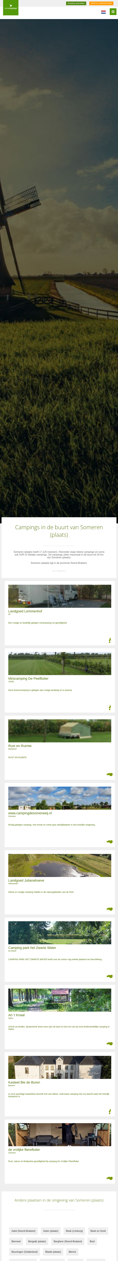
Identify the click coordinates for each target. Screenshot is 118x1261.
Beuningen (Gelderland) (25, 1252)
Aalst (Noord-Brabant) (23, 1231)
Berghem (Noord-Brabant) (68, 1241)
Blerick (72, 1252)
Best (92, 1241)
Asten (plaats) (50, 1231)
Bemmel (16, 1241)
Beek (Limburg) (74, 1231)
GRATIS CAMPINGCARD (101, 3)
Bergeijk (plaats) (37, 1241)
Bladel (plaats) (53, 1252)
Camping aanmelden (76, 3)
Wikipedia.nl (61, 571)
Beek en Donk (98, 1231)
